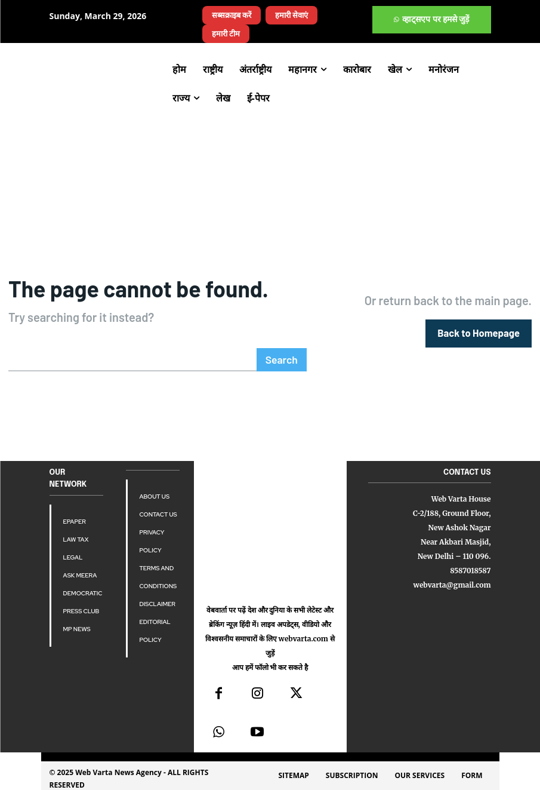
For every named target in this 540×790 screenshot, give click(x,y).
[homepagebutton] (480, 332)
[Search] (282, 358)
